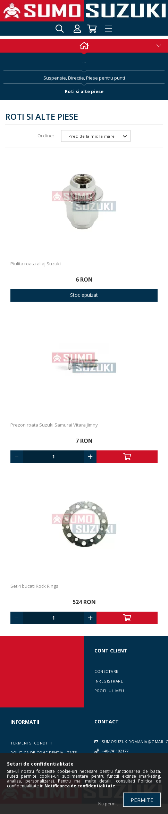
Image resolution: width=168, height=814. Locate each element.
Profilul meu (109, 690)
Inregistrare (108, 681)
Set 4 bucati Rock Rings (34, 586)
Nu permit (108, 804)
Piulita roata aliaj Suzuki (35, 263)
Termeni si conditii (31, 743)
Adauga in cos (127, 456)
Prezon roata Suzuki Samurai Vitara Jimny (54, 425)
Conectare (106, 671)
